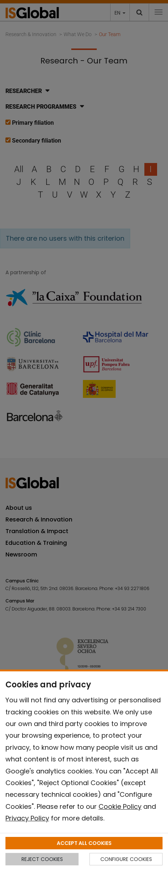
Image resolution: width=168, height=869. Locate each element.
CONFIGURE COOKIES (126, 859)
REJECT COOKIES (42, 859)
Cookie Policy (120, 806)
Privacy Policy (27, 818)
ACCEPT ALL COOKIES (84, 843)
